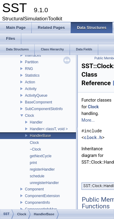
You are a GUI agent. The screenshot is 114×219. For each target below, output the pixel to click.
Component (34, 189)
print (33, 163)
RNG (29, 69)
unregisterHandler (44, 183)
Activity (30, 89)
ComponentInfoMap (41, 209)
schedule (37, 176)
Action (30, 82)
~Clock (35, 149)
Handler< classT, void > (49, 129)
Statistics (32, 75)
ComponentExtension (42, 196)
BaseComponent (38, 102)
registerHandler (42, 169)
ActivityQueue (36, 95)
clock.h (93, 138)
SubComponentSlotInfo (44, 109)
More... (88, 120)
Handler (36, 122)
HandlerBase (40, 136)
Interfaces (33, 55)
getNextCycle (40, 156)
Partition (31, 62)
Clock (29, 115)
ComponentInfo (37, 202)
